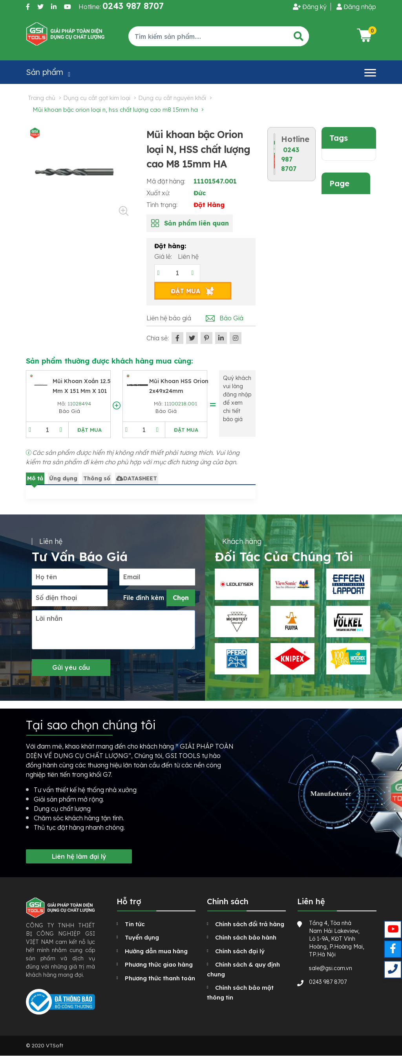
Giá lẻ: (164, 256)
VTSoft (54, 1045)
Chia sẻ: (157, 338)
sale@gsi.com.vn (330, 968)
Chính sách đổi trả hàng (249, 924)
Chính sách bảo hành (245, 937)
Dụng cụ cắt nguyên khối (172, 98)
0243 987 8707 (290, 159)
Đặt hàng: (170, 246)
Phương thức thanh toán (160, 978)
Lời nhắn (49, 618)
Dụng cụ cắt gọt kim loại (96, 98)
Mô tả (35, 478)
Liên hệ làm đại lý (79, 856)
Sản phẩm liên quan (196, 223)
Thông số (96, 478)
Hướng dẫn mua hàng (156, 951)
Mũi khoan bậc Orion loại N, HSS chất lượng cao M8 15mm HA (115, 109)
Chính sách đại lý (240, 951)
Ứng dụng (63, 478)
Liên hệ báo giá (168, 318)
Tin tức (135, 924)
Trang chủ (41, 98)
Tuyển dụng (142, 937)
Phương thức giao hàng (159, 964)
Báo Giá (231, 318)
